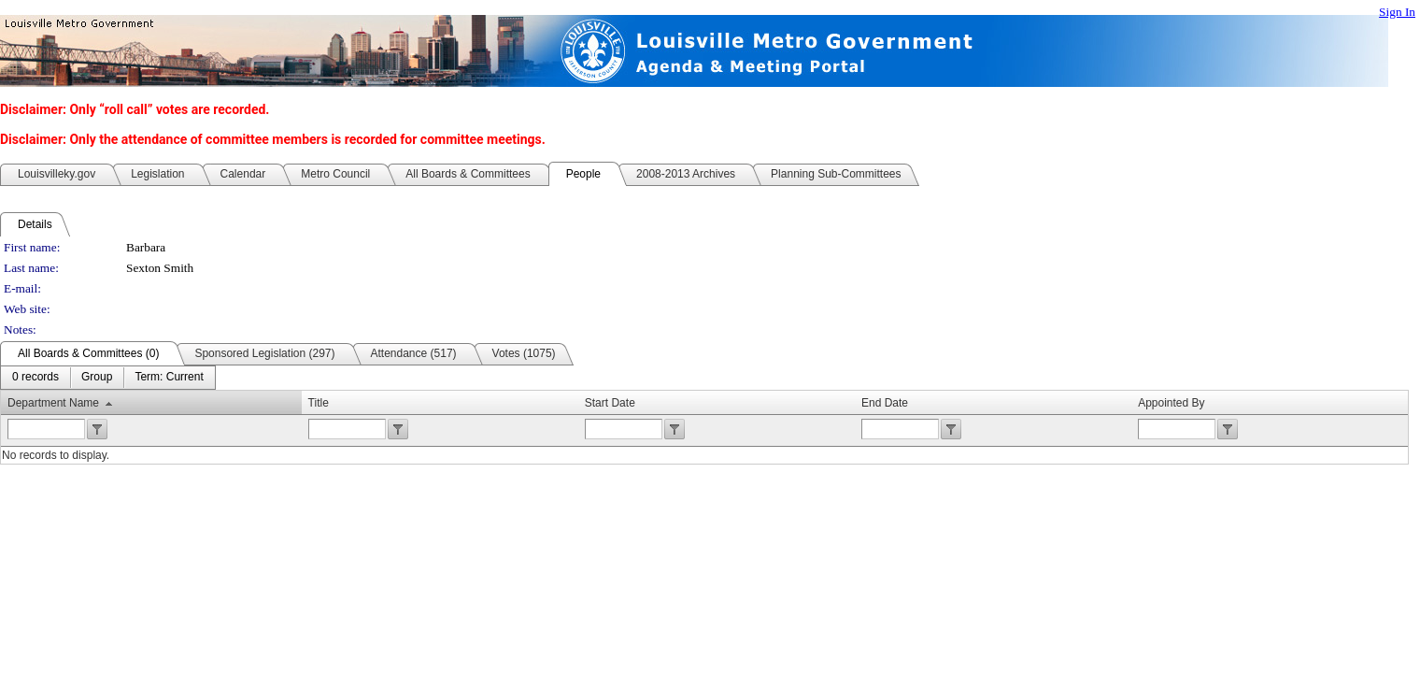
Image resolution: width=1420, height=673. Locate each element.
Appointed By (1171, 402)
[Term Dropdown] (168, 377)
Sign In (1397, 12)
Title (318, 402)
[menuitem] (35, 377)
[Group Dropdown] (96, 377)
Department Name (53, 402)
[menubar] (108, 377)
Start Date (610, 402)
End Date (884, 402)
